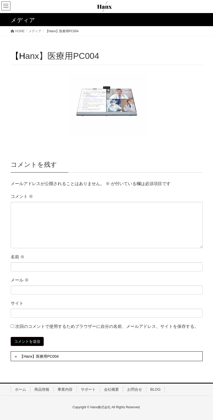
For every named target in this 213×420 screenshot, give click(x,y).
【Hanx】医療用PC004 (39, 356)
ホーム (20, 389)
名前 (18, 257)
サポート (88, 389)
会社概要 (111, 389)
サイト (17, 303)
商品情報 (41, 389)
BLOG (155, 389)
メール (20, 280)
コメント (22, 196)
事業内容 (65, 389)
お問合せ (134, 389)
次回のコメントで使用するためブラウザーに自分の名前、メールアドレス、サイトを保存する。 (107, 326)
